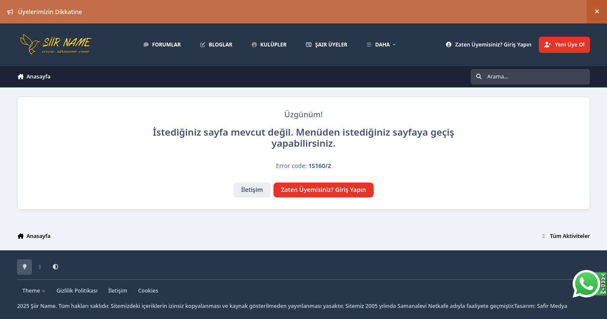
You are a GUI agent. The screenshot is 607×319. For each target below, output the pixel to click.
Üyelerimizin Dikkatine (44, 12)
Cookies (148, 290)
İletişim (252, 190)
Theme (34, 290)
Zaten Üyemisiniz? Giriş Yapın (323, 190)
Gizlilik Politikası (77, 290)
